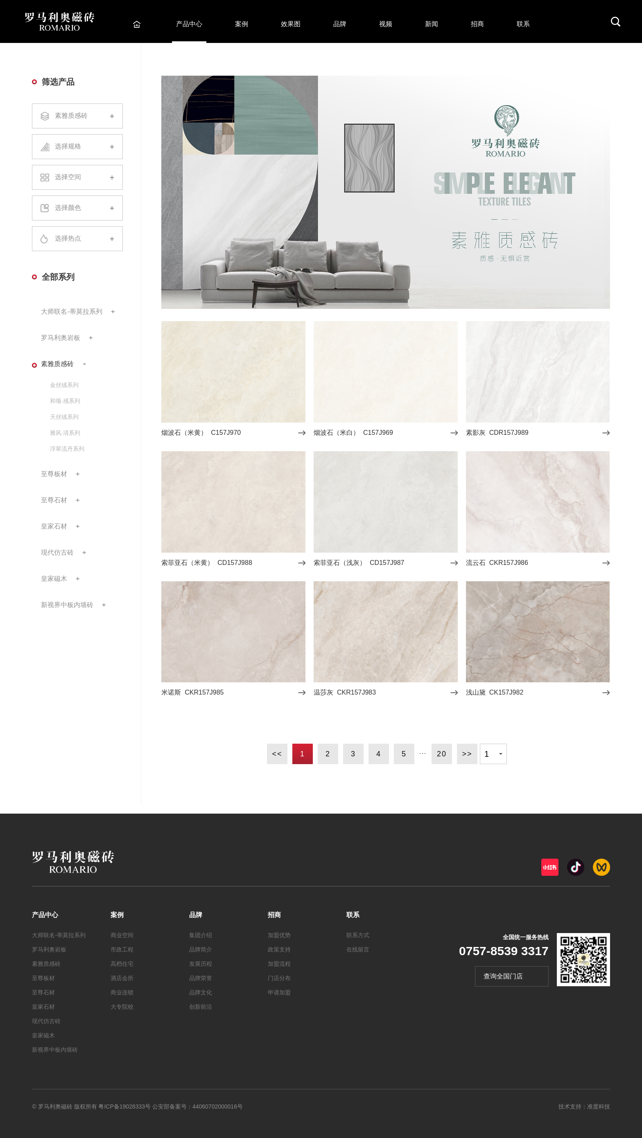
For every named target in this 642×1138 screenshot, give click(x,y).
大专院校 (122, 1006)
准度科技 (598, 1106)
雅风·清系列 (65, 433)
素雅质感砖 (77, 116)
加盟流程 (279, 963)
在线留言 (357, 949)
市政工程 (122, 949)
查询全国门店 (503, 976)
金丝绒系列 (64, 385)
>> (467, 754)
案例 (241, 23)
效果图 (291, 23)
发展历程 (200, 963)
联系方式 (357, 935)
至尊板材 (54, 473)
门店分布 (279, 978)
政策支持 (279, 949)
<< (277, 754)
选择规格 (77, 146)
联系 (523, 23)
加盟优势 (279, 935)
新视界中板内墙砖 (67, 604)
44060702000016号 (217, 1106)
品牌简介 (200, 949)
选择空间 (77, 177)
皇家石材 (54, 526)
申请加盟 (279, 992)
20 (442, 754)
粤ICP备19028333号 (124, 1106)
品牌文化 (200, 992)
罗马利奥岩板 (60, 337)
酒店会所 (122, 978)
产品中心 (189, 23)
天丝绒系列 (64, 417)
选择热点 (77, 238)
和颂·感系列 (65, 401)
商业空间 (122, 935)
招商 (477, 23)
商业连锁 (122, 992)
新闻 (431, 23)
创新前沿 (200, 1006)
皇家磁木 (54, 578)
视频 (385, 23)
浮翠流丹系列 (67, 448)
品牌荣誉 (200, 978)
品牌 (339, 23)
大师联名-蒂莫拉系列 (71, 311)
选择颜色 (77, 208)
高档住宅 (122, 963)
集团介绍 (200, 935)
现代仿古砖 (57, 552)
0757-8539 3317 (504, 951)
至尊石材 (54, 500)
